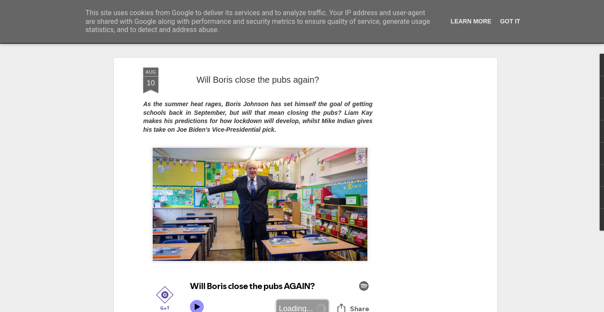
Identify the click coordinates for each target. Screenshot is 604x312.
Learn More (471, 21)
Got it (510, 21)
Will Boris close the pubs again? (257, 79)
